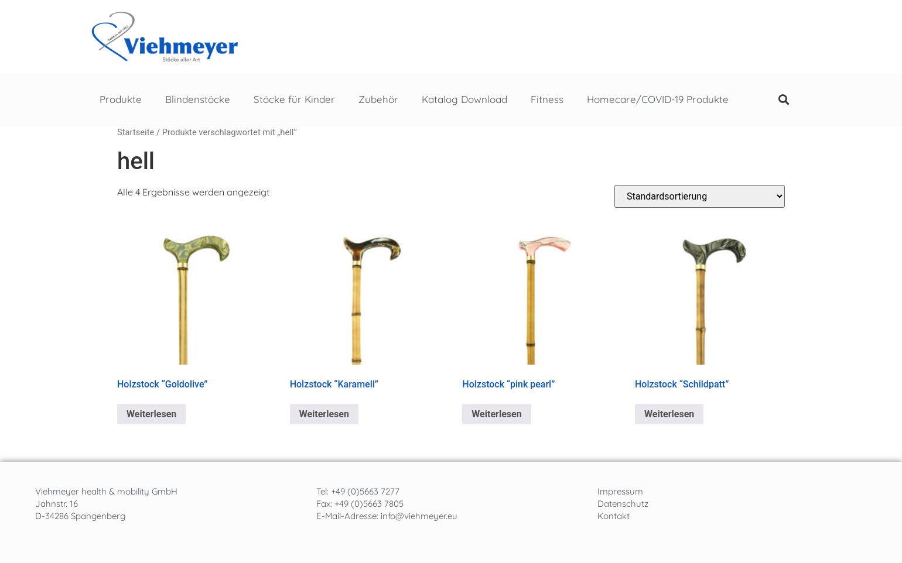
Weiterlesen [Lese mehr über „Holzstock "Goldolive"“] (151, 414)
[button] (783, 99)
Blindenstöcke (197, 99)
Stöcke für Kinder (294, 99)
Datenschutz (622, 503)
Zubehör (378, 99)
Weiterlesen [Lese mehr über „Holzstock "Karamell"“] (324, 414)
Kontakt (613, 515)
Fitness (547, 99)
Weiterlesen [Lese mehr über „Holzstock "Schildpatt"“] (669, 414)
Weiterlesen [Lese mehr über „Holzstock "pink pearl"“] (496, 414)
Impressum (620, 491)
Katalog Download (464, 99)
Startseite (135, 132)
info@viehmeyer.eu (419, 515)
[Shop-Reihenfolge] (699, 196)
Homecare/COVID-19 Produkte (658, 99)
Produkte (121, 99)
